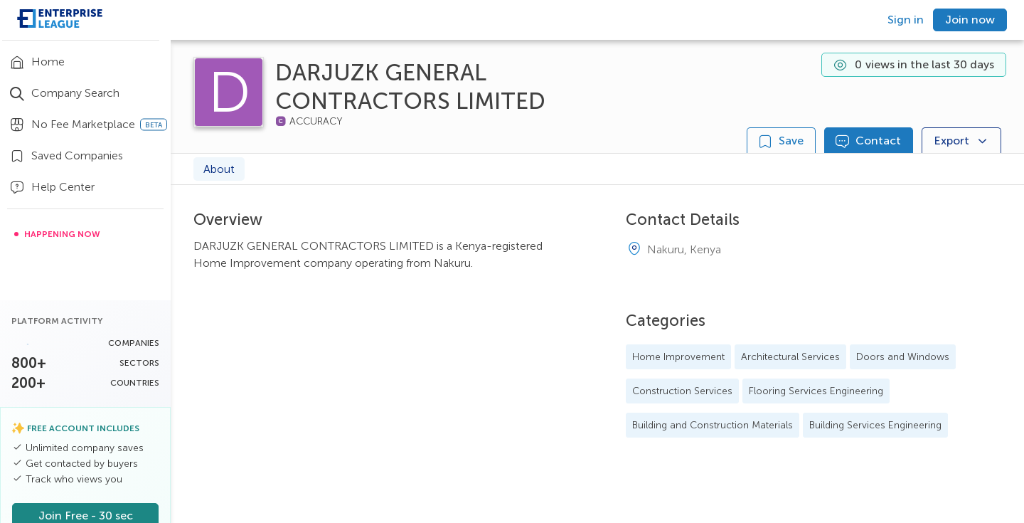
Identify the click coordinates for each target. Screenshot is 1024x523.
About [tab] (219, 169)
